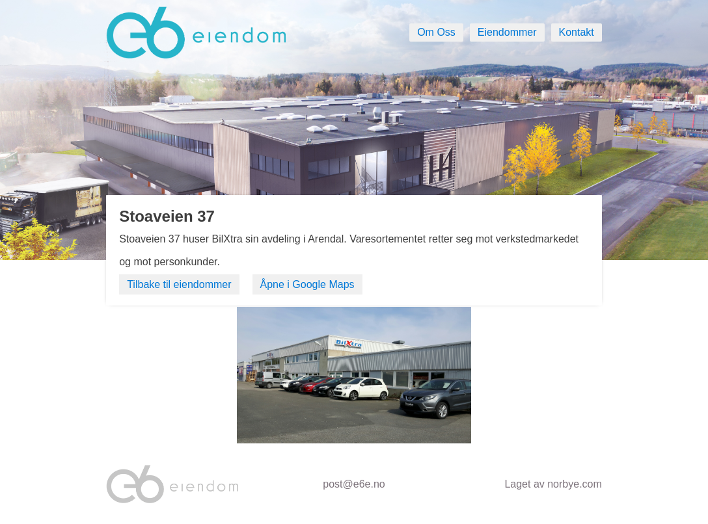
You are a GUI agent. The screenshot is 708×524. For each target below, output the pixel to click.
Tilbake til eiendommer (179, 284)
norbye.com (574, 484)
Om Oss (436, 32)
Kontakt (576, 32)
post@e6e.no (354, 484)
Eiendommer (507, 32)
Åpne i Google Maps (307, 284)
